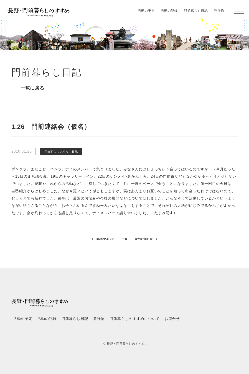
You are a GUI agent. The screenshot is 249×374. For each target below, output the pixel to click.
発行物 (219, 11)
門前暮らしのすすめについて (134, 319)
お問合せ (172, 319)
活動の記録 (169, 11)
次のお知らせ (144, 239)
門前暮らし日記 (196, 11)
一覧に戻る (32, 88)
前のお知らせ (105, 239)
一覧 (124, 239)
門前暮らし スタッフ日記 (61, 151)
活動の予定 (146, 11)
